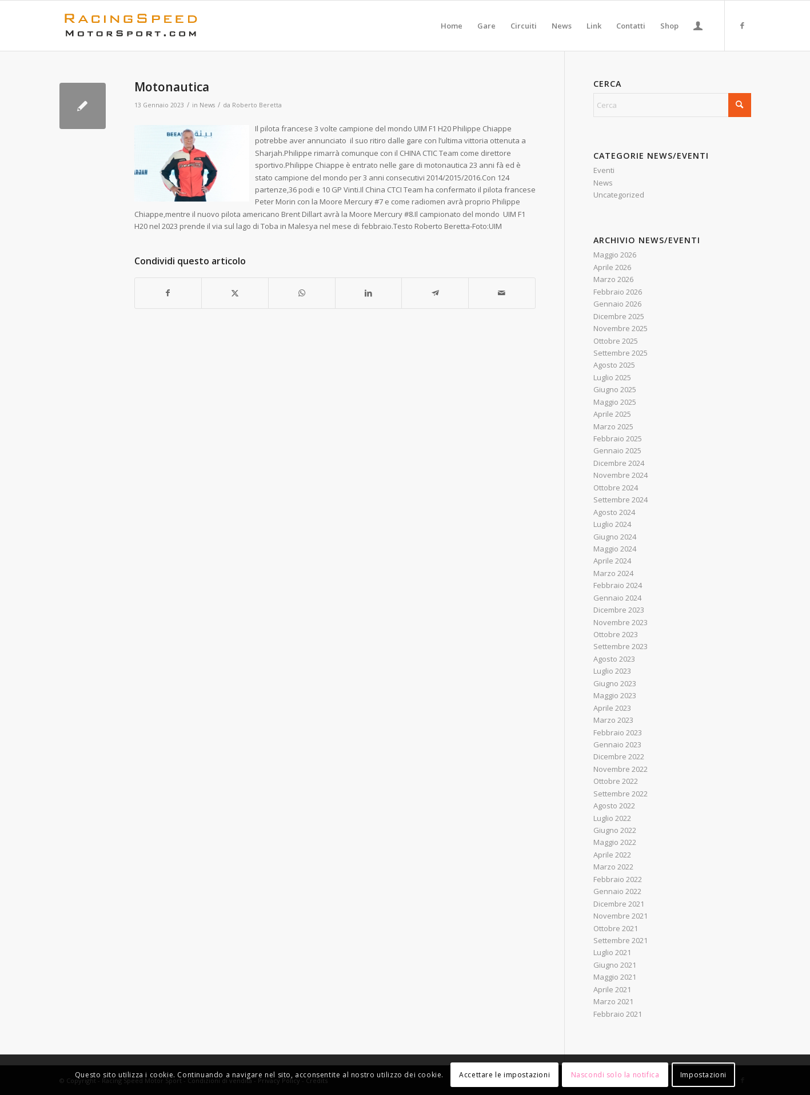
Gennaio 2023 (617, 744)
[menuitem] (451, 26)
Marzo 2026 (613, 279)
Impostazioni (703, 1075)
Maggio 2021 (614, 977)
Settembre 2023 (620, 646)
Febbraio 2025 (617, 438)
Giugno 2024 (614, 537)
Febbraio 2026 (617, 292)
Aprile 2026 (612, 267)
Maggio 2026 (614, 254)
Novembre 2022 (620, 769)
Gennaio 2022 (617, 891)
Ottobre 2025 (615, 341)
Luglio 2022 (612, 818)
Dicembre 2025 (618, 316)
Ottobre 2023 (615, 634)
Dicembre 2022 (618, 756)
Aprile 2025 (612, 414)
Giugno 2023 (614, 683)
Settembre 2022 (620, 793)
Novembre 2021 (620, 916)
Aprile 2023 (612, 708)
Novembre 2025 (620, 328)
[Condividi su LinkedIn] (369, 293)
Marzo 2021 (613, 1001)
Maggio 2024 (614, 549)
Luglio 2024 (612, 524)
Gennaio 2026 (617, 304)
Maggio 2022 (614, 842)
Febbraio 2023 (617, 732)
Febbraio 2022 (617, 879)
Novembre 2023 (620, 622)
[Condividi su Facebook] (168, 293)
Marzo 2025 (613, 426)
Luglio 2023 (612, 671)
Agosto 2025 (614, 365)
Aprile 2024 (612, 560)
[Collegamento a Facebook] (742, 25)
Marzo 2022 (613, 866)
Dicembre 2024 (618, 463)
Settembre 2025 (620, 353)
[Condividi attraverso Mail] (502, 293)
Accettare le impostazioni (504, 1075)
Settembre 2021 (620, 940)
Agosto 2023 (614, 659)
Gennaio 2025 (617, 450)
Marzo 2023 (613, 720)
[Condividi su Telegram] (435, 293)
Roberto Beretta (257, 105)
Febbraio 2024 (617, 585)
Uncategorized (618, 195)
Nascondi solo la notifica (615, 1075)
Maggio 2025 (614, 402)
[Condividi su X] (235, 293)
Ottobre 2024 (615, 487)
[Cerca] (672, 105)
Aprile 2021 (612, 989)
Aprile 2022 (612, 855)
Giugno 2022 (614, 830)
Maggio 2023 (614, 695)
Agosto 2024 (614, 512)
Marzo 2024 (613, 573)
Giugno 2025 (614, 389)
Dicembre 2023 (618, 610)
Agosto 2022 (614, 805)
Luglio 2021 (612, 952)
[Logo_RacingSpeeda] (130, 26)
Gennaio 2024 (617, 598)
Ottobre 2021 (615, 928)
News (207, 105)
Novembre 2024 (620, 475)
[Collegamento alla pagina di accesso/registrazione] (698, 26)
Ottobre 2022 (615, 781)
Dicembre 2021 (618, 904)
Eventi (604, 170)
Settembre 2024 (620, 499)
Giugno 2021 (614, 965)
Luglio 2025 (612, 377)
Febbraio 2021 (617, 1014)
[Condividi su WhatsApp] (302, 293)
